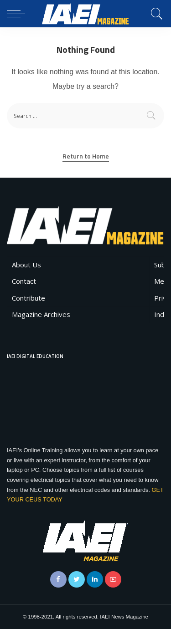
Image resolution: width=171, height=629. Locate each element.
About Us (26, 264)
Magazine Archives (41, 314)
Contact (24, 281)
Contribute (28, 297)
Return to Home (85, 156)
